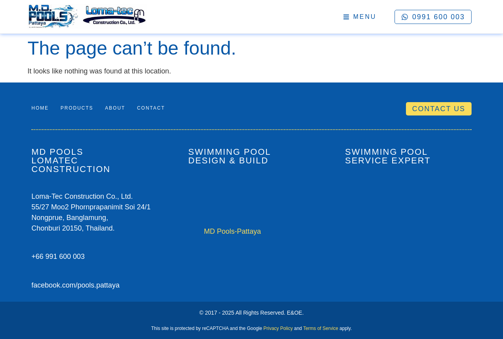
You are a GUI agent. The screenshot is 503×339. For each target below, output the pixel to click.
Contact (151, 108)
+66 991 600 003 (58, 256)
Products (77, 108)
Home (40, 108)
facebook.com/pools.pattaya (75, 285)
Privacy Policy (278, 328)
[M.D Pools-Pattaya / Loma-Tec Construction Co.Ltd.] (408, 232)
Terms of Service (320, 328)
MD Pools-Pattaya (232, 231)
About (115, 108)
